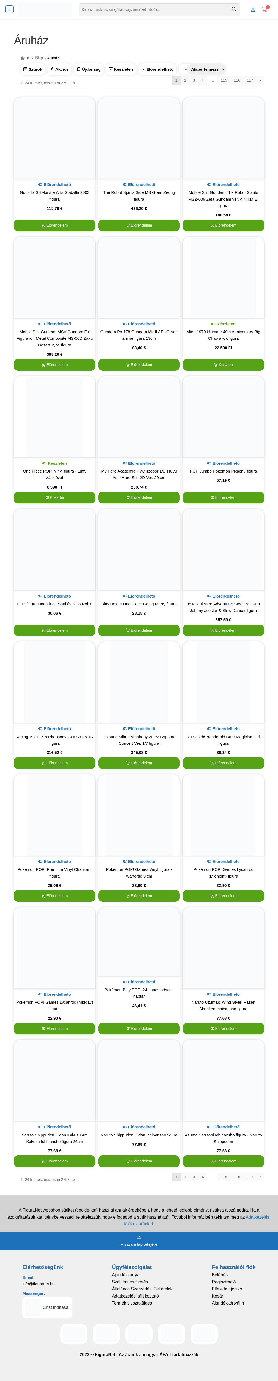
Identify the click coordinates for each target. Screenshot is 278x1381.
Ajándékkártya (125, 1275)
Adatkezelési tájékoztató (135, 1296)
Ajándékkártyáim (228, 1303)
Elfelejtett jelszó (227, 1289)
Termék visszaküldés (132, 1303)
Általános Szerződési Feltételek (142, 1289)
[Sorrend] (206, 69)
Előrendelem (55, 225)
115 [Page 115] (224, 80)
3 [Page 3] (194, 80)
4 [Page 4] (203, 80)
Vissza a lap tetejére (139, 1240)
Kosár (217, 1296)
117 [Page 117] (250, 80)
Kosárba (223, 364)
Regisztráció (224, 1282)
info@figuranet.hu (38, 1284)
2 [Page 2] (185, 80)
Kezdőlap (35, 58)
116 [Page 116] (237, 80)
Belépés (220, 1275)
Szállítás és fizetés (130, 1282)
